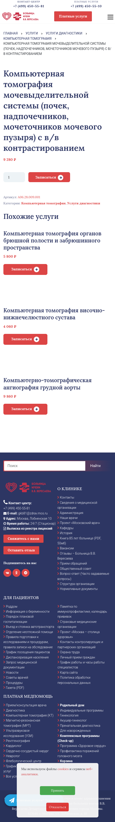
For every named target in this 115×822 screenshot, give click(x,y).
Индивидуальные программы (82, 710)
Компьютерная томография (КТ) (30, 715)
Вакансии (67, 548)
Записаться (45, 177)
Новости (12, 672)
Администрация (71, 513)
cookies (63, 769)
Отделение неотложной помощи (29, 632)
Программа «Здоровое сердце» (83, 746)
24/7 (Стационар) (29, 523)
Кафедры (66, 528)
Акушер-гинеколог (73, 720)
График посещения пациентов (28, 652)
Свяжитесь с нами (23, 538)
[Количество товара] (14, 177)
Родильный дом (72, 705)
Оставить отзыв (21, 550)
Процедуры (14, 683)
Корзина (66, 761)
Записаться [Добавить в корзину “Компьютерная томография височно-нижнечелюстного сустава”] (21, 339)
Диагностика (15, 710)
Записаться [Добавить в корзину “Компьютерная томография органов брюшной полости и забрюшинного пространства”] (21, 269)
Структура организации (77, 584)
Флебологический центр (23, 761)
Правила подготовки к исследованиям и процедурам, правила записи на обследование (28, 642)
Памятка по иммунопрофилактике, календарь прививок (82, 612)
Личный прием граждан (77, 657)
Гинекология (69, 715)
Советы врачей (17, 677)
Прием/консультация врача (26, 705)
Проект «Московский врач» (80, 523)
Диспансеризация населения (27, 657)
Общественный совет (75, 568)
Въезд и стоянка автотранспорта (30, 627)
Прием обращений (73, 563)
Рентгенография (18, 741)
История (66, 533)
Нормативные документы (79, 589)
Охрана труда (70, 652)
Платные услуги (73, 16)
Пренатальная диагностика (80, 725)
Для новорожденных (75, 730)
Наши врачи (69, 518)
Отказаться (57, 807)
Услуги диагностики (83, 203)
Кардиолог (14, 746)
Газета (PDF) (15, 688)
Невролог (13, 756)
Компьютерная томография (43, 203)
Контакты (67, 497)
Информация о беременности (27, 611)
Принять (57, 790)
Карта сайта (69, 672)
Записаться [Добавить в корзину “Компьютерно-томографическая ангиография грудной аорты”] (21, 408)
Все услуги (14, 776)
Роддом (11, 606)
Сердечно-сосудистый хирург (27, 751)
